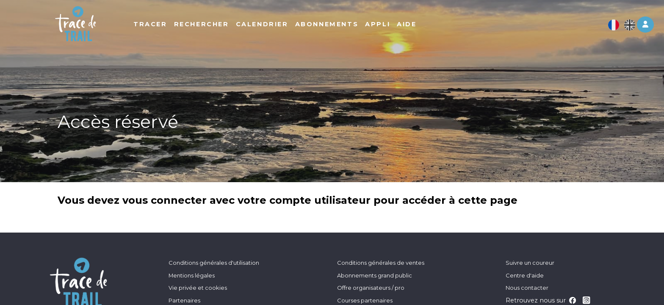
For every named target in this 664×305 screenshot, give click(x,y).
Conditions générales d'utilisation (214, 262)
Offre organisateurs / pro (370, 287)
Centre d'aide (525, 275)
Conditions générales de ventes (380, 262)
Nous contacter (527, 287)
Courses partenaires (365, 300)
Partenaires (184, 300)
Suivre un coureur (530, 262)
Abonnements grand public (374, 275)
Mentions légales (192, 275)
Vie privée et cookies (198, 287)
